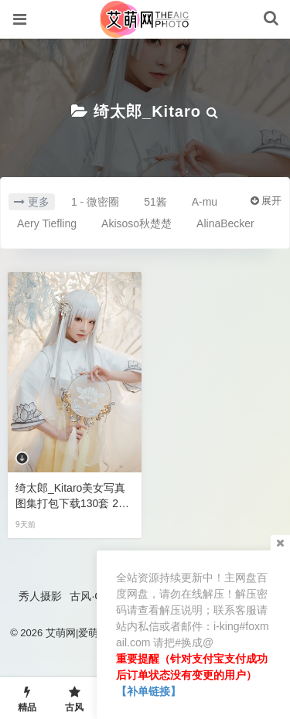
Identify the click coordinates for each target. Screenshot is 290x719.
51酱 (155, 202)
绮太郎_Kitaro (147, 111)
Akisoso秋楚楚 (136, 223)
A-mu (204, 202)
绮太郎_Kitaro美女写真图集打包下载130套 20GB (74, 496)
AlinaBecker (225, 223)
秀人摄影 (40, 596)
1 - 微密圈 (95, 202)
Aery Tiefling (47, 223)
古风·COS (94, 596)
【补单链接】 (148, 691)
